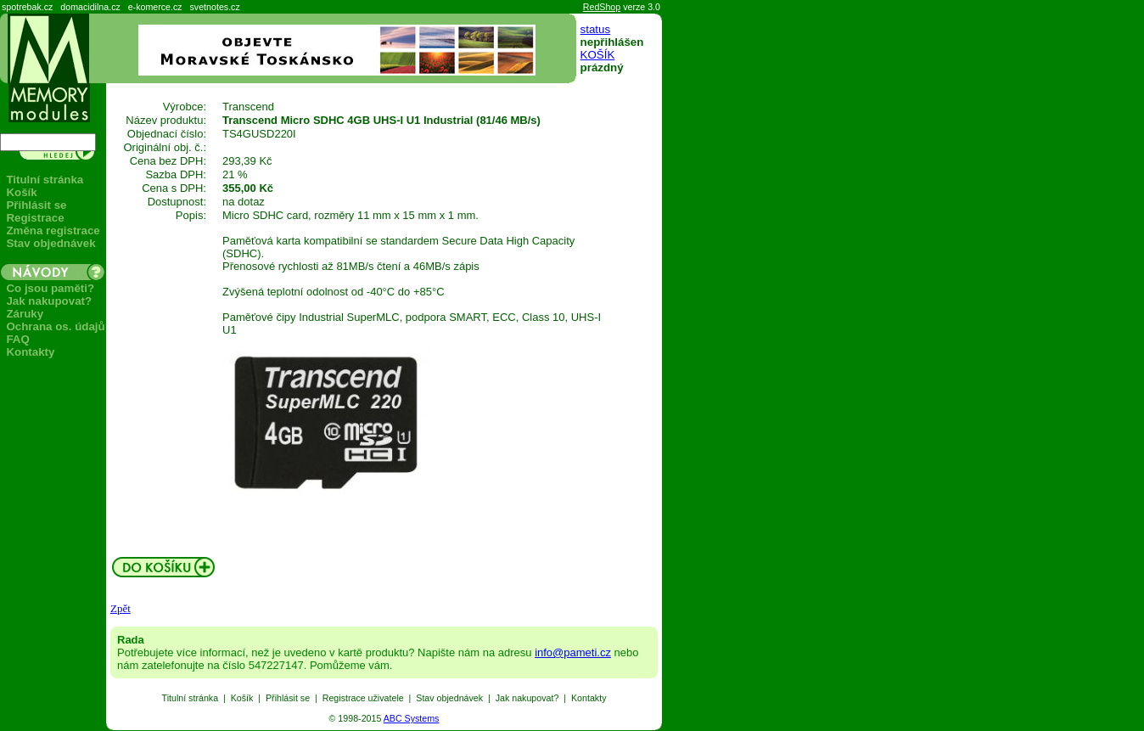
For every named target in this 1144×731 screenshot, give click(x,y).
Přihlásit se (36, 205)
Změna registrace (52, 230)
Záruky (24, 313)
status (595, 29)
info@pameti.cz (573, 652)
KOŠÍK (597, 54)
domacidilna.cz (90, 7)
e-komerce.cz (155, 7)
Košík (21, 192)
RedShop (601, 7)
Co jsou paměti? (50, 288)
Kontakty (30, 352)
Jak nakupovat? (49, 301)
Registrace (35, 217)
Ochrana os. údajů (55, 326)
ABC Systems (412, 718)
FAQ (17, 339)
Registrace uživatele (363, 698)
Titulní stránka (44, 179)
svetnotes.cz (215, 7)
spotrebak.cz (27, 7)
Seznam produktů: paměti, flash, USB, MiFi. (0, 730)
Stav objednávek (50, 243)
